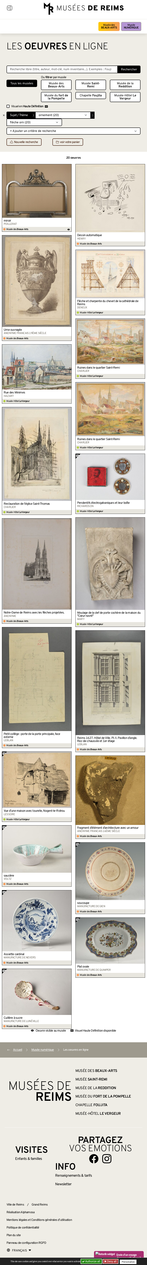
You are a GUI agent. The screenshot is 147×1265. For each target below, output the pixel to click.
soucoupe (83, 903)
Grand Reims (40, 1205)
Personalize (129, 1261)
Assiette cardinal (14, 954)
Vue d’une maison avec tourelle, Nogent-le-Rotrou (34, 810)
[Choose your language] (19, 1250)
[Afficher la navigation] (9, 8)
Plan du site (14, 1235)
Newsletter (63, 1184)
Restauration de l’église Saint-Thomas (27, 503)
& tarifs (73, 1175)
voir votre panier (68, 142)
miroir (7, 220)
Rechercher (129, 69)
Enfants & (28, 1159)
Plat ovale (83, 966)
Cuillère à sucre (13, 1018)
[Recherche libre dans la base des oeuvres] (62, 69)
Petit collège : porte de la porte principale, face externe (32, 736)
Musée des (109, 26)
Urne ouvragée (13, 329)
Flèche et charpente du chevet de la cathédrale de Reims (107, 303)
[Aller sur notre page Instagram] (106, 1158)
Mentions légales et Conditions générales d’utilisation (39, 1220)
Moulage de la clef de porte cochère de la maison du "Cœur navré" (108, 614)
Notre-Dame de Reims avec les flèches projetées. (34, 612)
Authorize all (91, 1261)
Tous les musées (21, 83)
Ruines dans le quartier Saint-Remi (98, 367)
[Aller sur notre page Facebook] (93, 1158)
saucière (9, 875)
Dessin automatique (89, 235)
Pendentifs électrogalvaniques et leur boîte (103, 503)
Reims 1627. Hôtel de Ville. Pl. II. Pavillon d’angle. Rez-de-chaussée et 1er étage (107, 740)
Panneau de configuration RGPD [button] (26, 1243)
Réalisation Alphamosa (20, 1212)
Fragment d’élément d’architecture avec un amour (107, 828)
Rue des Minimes (14, 392)
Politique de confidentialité (23, 1228)
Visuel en (29, 106)
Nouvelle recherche (24, 142)
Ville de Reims (15, 1205)
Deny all (112, 1261)
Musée (131, 26)
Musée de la (125, 85)
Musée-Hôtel (125, 97)
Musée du (56, 97)
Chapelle (91, 95)
